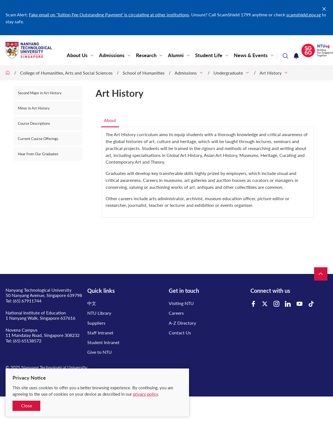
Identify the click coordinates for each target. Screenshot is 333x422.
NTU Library (99, 313)
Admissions (112, 55)
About (110, 120)
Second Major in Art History (40, 93)
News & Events (251, 55)
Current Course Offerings (38, 138)
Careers (176, 313)
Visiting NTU (181, 303)
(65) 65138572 (27, 340)
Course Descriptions (34, 123)
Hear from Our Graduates (38, 154)
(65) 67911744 (27, 300)
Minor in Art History (34, 108)
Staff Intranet (100, 332)
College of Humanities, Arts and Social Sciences (66, 72)
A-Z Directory (182, 323)
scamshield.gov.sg (303, 14)
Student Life (208, 55)
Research (146, 55)
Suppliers (96, 323)
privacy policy (145, 394)
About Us (77, 55)
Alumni (176, 55)
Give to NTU (99, 352)
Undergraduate (228, 72)
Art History (271, 72)
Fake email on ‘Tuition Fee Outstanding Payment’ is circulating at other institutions (109, 14)
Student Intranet (103, 342)
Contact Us (180, 332)
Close (26, 405)
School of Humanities (144, 72)
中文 (91, 303)
